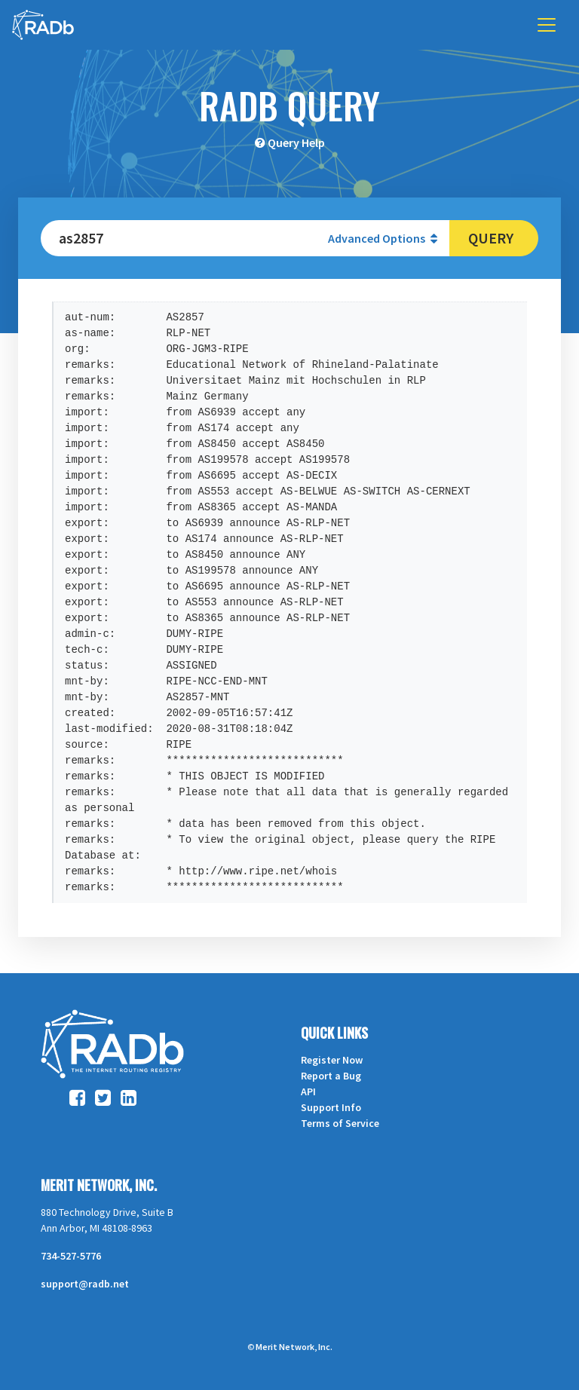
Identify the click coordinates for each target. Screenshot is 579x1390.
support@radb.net (85, 1283)
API (308, 1091)
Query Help (296, 142)
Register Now (332, 1060)
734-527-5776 (71, 1256)
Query (490, 237)
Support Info (331, 1107)
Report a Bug (331, 1075)
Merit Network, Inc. (99, 1185)
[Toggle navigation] (546, 25)
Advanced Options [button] (382, 238)
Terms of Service (340, 1123)
